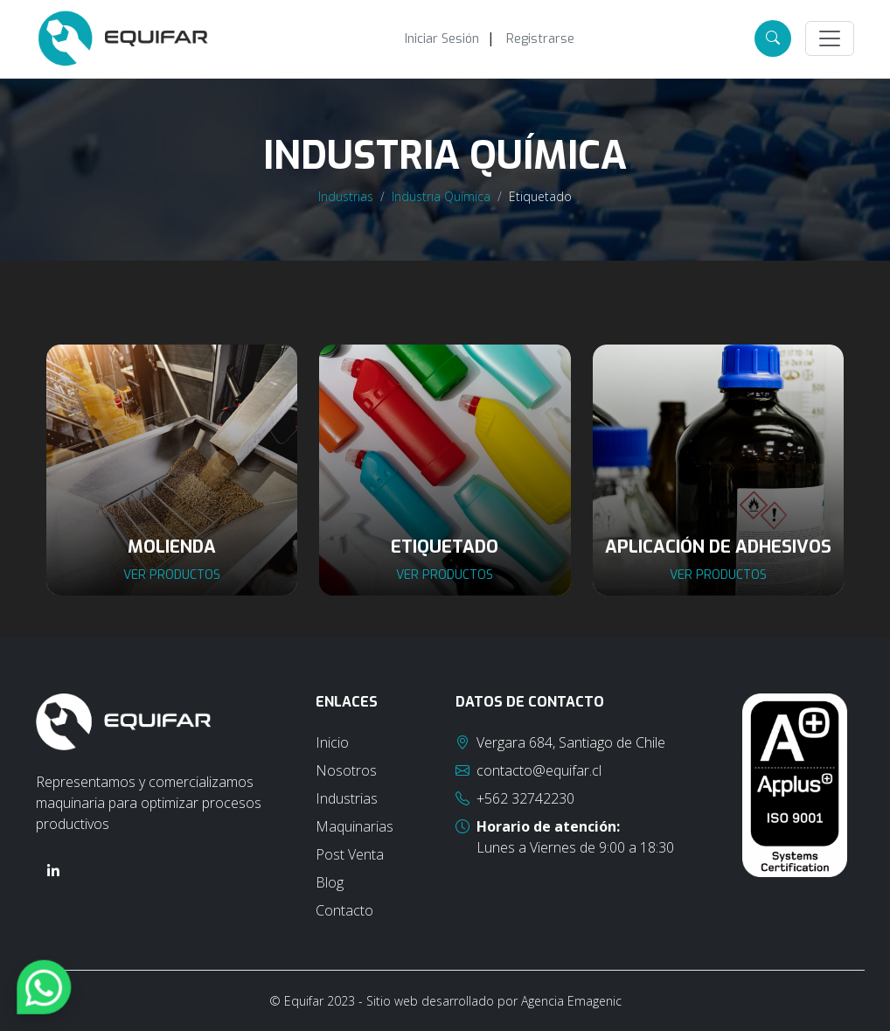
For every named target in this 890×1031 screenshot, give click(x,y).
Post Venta (350, 854)
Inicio (332, 742)
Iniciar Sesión (442, 39)
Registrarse (540, 39)
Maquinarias (354, 826)
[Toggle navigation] (829, 38)
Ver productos (171, 575)
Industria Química (441, 196)
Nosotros (346, 770)
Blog (330, 882)
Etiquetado (540, 196)
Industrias (345, 196)
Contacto (344, 910)
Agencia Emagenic (571, 1001)
